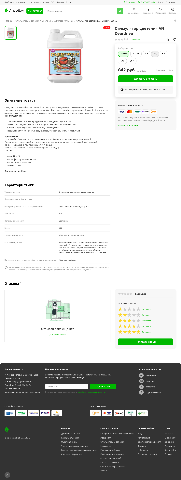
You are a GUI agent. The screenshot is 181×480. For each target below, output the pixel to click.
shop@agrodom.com (21, 381)
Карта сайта (170, 450)
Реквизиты (170, 446)
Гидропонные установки (112, 454)
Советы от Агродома (71, 454)
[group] (65, 57)
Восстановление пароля (149, 441)
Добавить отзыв (57, 334)
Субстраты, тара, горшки (112, 466)
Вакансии (169, 441)
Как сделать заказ (41, 2)
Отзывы (69, 2)
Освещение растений (110, 458)
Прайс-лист (9, 2)
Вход (160, 2)
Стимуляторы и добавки (27, 20)
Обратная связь (69, 441)
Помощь (60, 2)
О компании (170, 437)
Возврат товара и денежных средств (79, 450)
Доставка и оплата (24, 2)
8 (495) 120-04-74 (23, 385)
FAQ (52, 2)
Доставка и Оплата (70, 433)
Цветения (46, 20)
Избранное (143, 450)
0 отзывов (135, 39)
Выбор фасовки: (126, 48)
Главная (8, 20)
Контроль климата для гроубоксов (117, 433)
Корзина (142, 446)
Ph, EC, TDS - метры (109, 462)
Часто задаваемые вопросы (74, 446)
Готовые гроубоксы (110, 450)
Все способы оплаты (128, 125)
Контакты (169, 433)
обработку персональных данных (92, 392)
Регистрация (171, 2)
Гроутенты (105, 446)
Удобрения (105, 437)
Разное (103, 470)
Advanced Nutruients (63, 20)
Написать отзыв (145, 342)
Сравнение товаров (147, 454)
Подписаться (102, 386)
